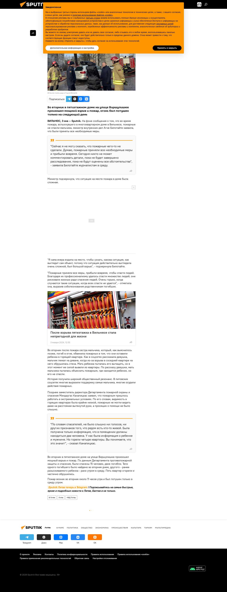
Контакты (49, 554)
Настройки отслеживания (105, 558)
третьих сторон (93, 18)
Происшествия (119, 527)
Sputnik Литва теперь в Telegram (67, 487)
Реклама (37, 554)
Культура (136, 527)
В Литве (52, 497)
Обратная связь (81, 558)
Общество (86, 527)
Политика (72, 527)
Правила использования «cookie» (133, 554)
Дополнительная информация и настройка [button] (72, 48)
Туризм (148, 527)
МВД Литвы (71, 497)
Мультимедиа (163, 527)
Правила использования (102, 554)
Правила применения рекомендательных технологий (45, 558)
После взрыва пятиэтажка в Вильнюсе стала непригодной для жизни (83, 334)
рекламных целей (164, 24)
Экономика (102, 527)
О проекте (25, 554)
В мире (60, 527)
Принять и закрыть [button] (167, 48)
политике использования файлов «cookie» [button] (92, 15)
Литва (61, 497)
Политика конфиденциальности (72, 554)
